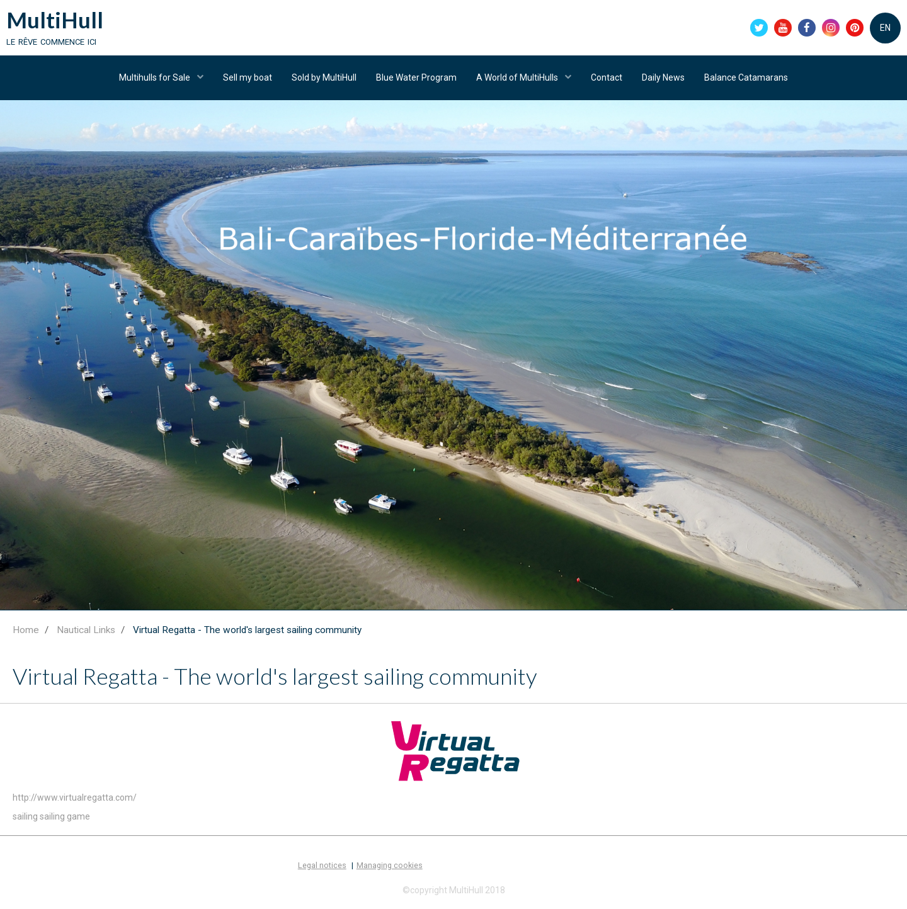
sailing (25, 816)
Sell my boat (247, 77)
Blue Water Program (416, 77)
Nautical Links (86, 630)
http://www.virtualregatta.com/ (75, 797)
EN (885, 28)
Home (26, 630)
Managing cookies (390, 865)
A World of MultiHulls (518, 77)
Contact (606, 77)
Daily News (663, 77)
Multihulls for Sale (155, 77)
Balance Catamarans (746, 77)
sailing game (65, 816)
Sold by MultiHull (324, 77)
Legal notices (322, 865)
